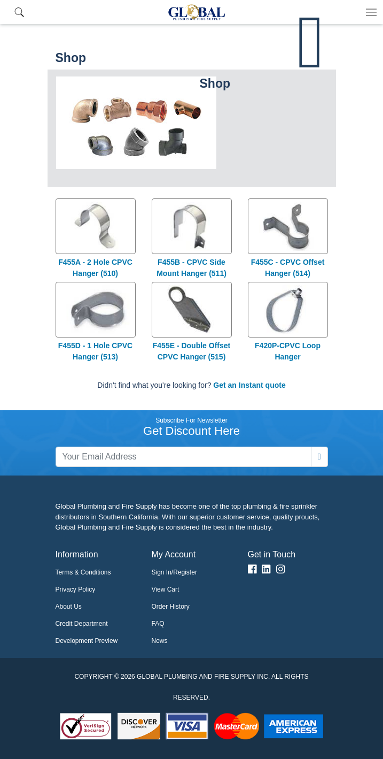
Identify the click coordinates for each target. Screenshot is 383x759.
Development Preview (87, 641)
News (160, 641)
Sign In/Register (174, 572)
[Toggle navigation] (371, 12)
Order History (171, 606)
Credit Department (82, 623)
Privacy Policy (76, 589)
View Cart (165, 589)
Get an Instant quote (249, 385)
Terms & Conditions (83, 572)
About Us (69, 606)
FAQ (158, 623)
